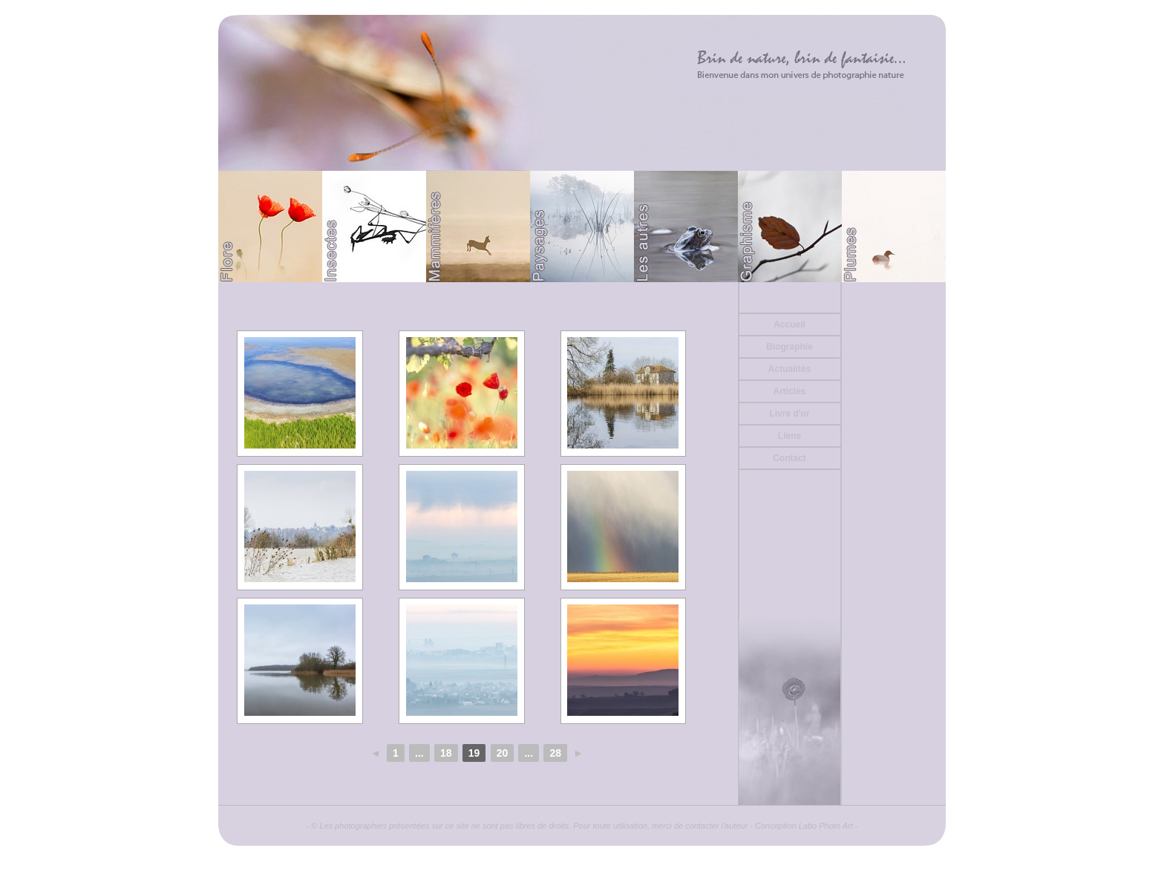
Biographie (789, 347)
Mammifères (478, 226)
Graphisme (790, 226)
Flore (270, 226)
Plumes (894, 226)
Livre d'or (789, 413)
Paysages (582, 226)
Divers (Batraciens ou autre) (686, 226)
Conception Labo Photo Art (804, 825)
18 (446, 753)
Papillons (374, 226)
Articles (789, 391)
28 (555, 753)
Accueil (789, 324)
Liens (789, 436)
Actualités (789, 369)
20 (503, 753)
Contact (789, 458)
